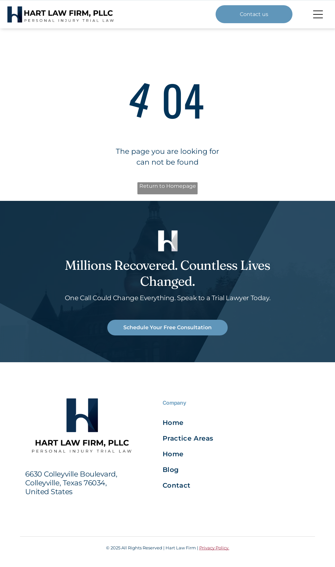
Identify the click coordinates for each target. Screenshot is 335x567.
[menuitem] (199, 422)
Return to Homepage (167, 186)
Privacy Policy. (214, 547)
